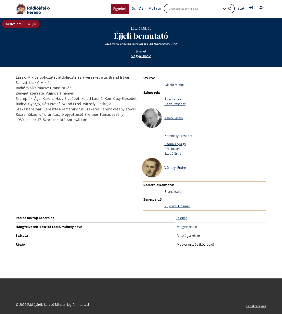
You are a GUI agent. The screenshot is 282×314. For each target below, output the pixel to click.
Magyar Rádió (141, 56)
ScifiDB (138, 8)
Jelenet (141, 51)
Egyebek (120, 9)
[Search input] (195, 8)
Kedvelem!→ (21, 24)
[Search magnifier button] (230, 8)
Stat (241, 8)
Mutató (154, 8)
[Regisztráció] (261, 7)
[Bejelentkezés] (251, 7)
